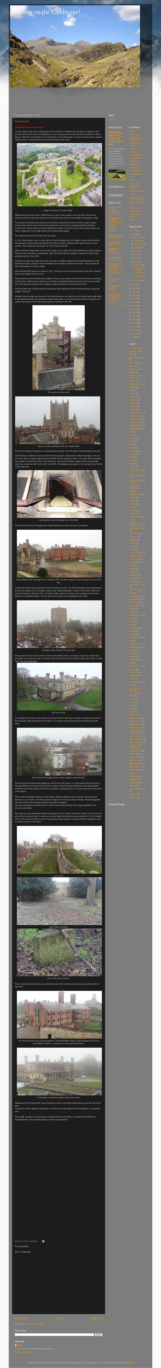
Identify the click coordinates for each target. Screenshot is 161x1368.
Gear (131, 464)
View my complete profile (25, 1352)
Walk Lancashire (136, 739)
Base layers (134, 351)
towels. (132, 699)
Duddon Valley (135, 429)
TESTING (112, 290)
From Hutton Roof (116, 244)
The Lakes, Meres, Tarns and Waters (136, 198)
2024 (134, 285)
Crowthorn (133, 406)
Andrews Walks (115, 257)
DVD (131, 432)
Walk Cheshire (135, 721)
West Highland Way (137, 789)
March (137, 262)
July (136, 251)
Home (59, 1318)
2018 (134, 306)
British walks (134, 135)
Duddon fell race (135, 425)
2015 (134, 316)
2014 (134, 320)
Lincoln (132, 549)
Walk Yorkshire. (135, 767)
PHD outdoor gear (136, 191)
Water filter (133, 779)
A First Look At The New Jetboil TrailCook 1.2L (116, 270)
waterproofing (134, 783)
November (138, 237)
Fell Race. (133, 438)
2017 (134, 309)
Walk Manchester (136, 742)
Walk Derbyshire (136, 727)
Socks (131, 650)
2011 (134, 330)
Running (132, 631)
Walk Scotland (135, 751)
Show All (122, 304)
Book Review (134, 369)
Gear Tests (133, 161)
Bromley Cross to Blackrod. (136, 377)
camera (132, 387)
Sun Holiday (134, 672)
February (138, 265)
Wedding (132, 786)
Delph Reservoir (135, 419)
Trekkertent (133, 208)
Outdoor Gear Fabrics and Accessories (134, 185)
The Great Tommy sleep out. (139, 270)
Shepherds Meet (136, 637)
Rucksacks (133, 628)
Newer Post (21, 1318)
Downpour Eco (135, 422)
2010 (134, 334)
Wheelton (133, 794)
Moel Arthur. (134, 590)
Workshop (133, 797)
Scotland (132, 634)
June (136, 255)
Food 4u (132, 131)
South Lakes (134, 660)
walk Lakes (133, 736)
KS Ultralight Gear (136, 174)
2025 (134, 234)
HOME (111, 119)
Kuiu (131, 177)
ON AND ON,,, (114, 238)
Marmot (132, 569)
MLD (131, 180)
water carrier (134, 776)
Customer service (136, 413)
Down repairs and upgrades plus (136, 139)
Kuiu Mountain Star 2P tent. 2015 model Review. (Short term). (115, 138)
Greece (132, 498)
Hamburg (133, 501)
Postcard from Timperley (115, 219)
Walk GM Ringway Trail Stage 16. (136, 732)
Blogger (130, 1363)
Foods (131, 448)
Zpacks (132, 220)
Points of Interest (136, 615)
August (137, 248)
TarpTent (132, 194)
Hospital (132, 504)
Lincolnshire (134, 556)
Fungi (131, 457)
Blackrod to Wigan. (136, 358)
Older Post (96, 1318)
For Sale (132, 454)
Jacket (132, 513)
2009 (134, 337)
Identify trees (134, 168)
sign (131, 641)
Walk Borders (134, 718)
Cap (131, 390)
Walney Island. (135, 770)
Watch (131, 773)
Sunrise (132, 679)
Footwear (133, 451)
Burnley (132, 381)
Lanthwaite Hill (114, 260)
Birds (131, 354)
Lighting (132, 546)
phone (131, 609)
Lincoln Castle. (22, 121)
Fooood (132, 149)
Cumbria (132, 410)
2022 (134, 292)
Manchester (134, 562)
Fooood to (133, 152)
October (137, 241)
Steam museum (135, 666)
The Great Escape (116, 253)
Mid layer (133, 575)
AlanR (20, 1345)
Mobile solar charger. (137, 584)
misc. (131, 581)
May (136, 258)
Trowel (132, 705)
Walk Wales (134, 760)
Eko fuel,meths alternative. (135, 144)
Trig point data (135, 211)
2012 (134, 327)
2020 (134, 299)
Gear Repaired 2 (136, 155)
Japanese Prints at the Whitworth (116, 212)
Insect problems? (136, 171)
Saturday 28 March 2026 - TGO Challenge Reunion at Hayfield (116, 226)
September (139, 244)
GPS (131, 491)
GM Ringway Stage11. (134, 487)
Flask (131, 444)
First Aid (132, 441)
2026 (134, 231)
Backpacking (134, 348)
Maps (131, 565)
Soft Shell (133, 653)
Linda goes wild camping (115, 280)
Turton (132, 708)
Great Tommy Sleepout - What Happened (115, 299)
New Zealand (134, 596)
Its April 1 (133, 510)
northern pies (114, 295)
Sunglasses (134, 676)
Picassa (132, 612)
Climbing (132, 403)
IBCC (131, 507)
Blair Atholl (133, 363)
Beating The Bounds (114, 250)
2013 (134, 323)
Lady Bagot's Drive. (137, 528)
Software (132, 656)
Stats (131, 663)
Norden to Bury (135, 599)
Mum (131, 593)
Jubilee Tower (134, 517)
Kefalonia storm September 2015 (136, 524)
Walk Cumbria (135, 724)
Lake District (134, 534)
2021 (134, 295)
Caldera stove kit (136, 384)
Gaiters (132, 460)
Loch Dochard (135, 559)
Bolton (131, 366)
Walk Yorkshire (135, 763)
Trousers (132, 702)
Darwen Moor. (135, 416)
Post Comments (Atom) (35, 1324)
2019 (134, 302)
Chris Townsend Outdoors (116, 265)
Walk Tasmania (135, 757)
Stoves (132, 669)
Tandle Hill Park (135, 682)
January (137, 280)
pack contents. (135, 606)
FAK (131, 435)
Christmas (133, 400)
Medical (132, 572)
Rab (131, 621)
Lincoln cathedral (136, 553)
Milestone (133, 578)
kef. (130, 520)
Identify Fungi (134, 164)
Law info (132, 543)
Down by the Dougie (114, 208)
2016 (134, 313)
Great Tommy (134, 494)
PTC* (111, 277)
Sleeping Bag (134, 644)
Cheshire (133, 397)
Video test (133, 715)
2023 (134, 288)
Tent (131, 685)
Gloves (132, 467)
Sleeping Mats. (135, 647)
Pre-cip (132, 618)
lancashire (133, 537)
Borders (132, 372)
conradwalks (114, 242)
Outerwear (133, 602)
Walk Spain (133, 754)
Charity (132, 394)
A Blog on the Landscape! (47, 11)
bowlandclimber (116, 236)
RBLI (131, 625)
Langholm (133, 540)
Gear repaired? (135, 158)
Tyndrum (132, 712)
